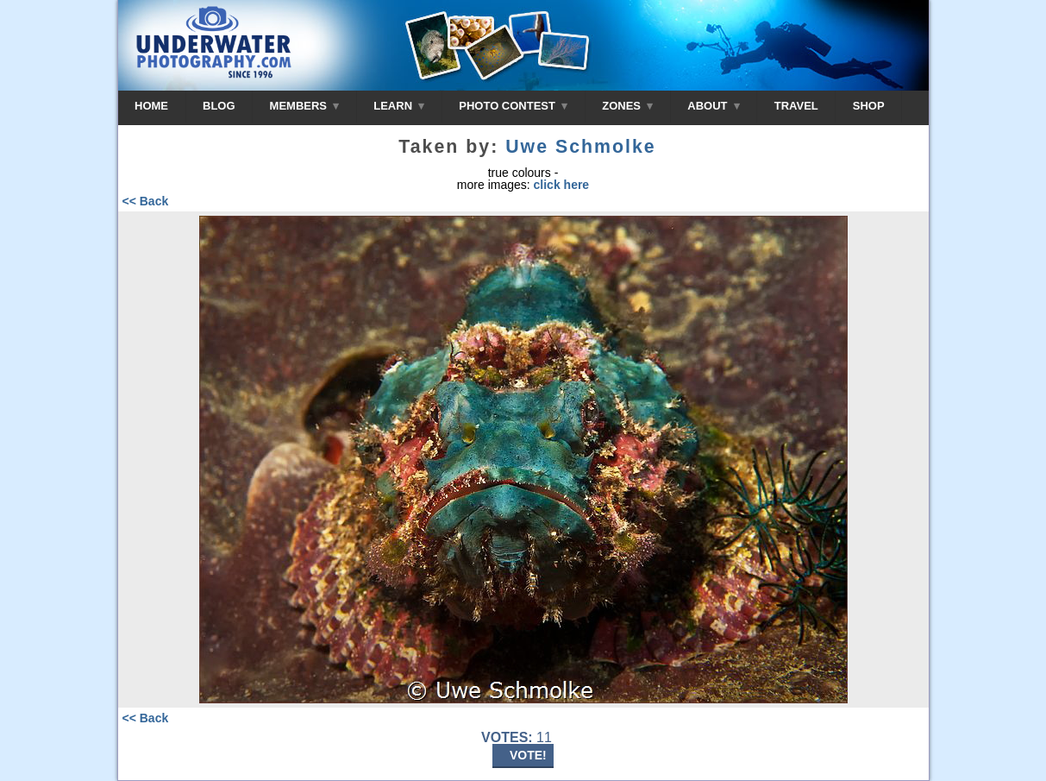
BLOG (219, 105)
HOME (151, 105)
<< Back (145, 201)
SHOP (869, 105)
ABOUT (713, 105)
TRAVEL (796, 105)
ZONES (627, 105)
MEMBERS (305, 105)
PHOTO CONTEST (513, 105)
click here (562, 185)
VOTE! (528, 755)
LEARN (398, 105)
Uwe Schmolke (580, 146)
